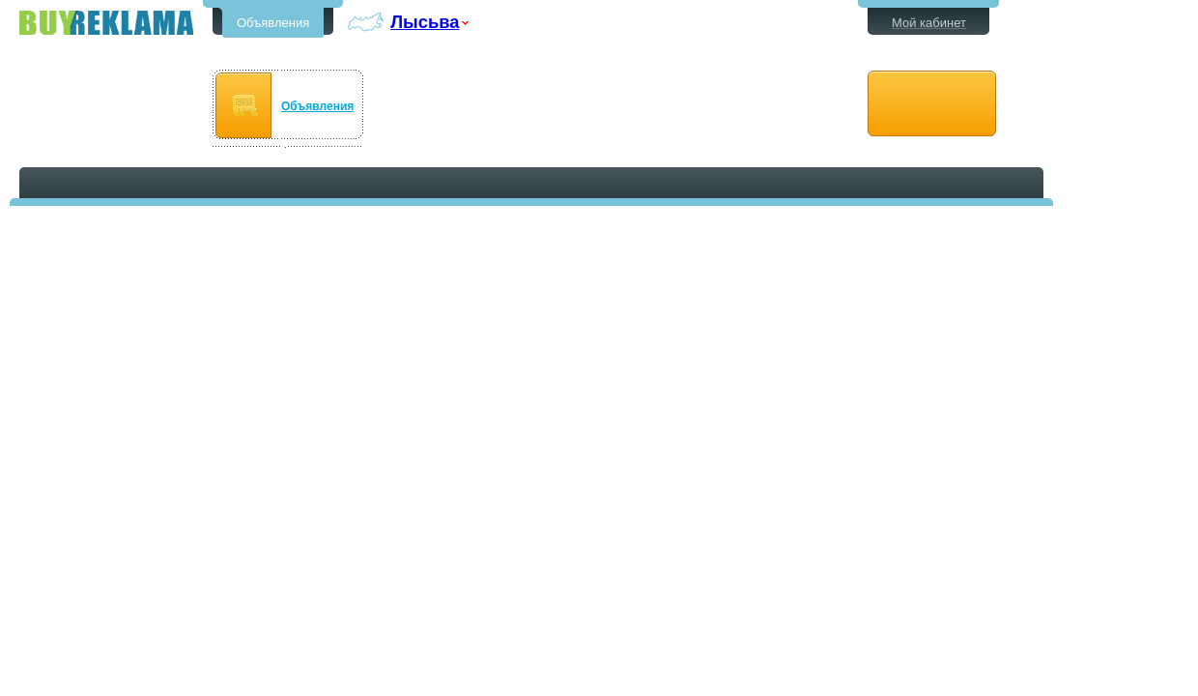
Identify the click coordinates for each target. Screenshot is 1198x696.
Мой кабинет (929, 22)
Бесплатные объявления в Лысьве (106, 23)
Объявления (273, 22)
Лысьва (424, 22)
